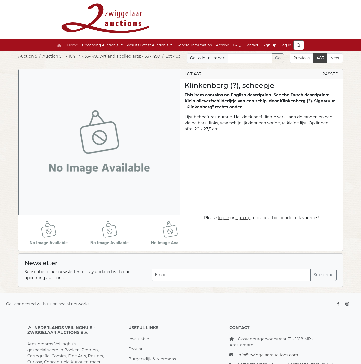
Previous (301, 58)
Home (72, 45)
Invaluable (138, 339)
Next (335, 58)
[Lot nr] (250, 58)
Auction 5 (27, 56)
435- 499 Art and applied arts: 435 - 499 (121, 56)
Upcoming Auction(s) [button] (100, 45)
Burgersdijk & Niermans (152, 359)
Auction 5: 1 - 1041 (59, 56)
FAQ (237, 45)
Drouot (135, 349)
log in (223, 217)
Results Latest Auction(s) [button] (148, 45)
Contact (251, 45)
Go (278, 58)
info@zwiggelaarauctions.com (267, 355)
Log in (285, 45)
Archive (222, 45)
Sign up (269, 45)
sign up (242, 217)
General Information (194, 45)
